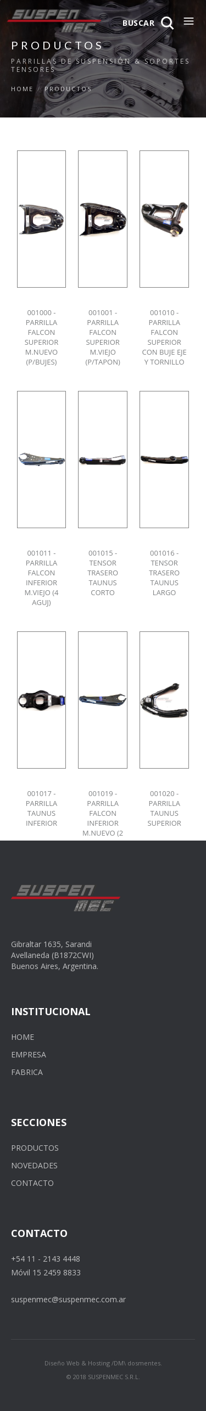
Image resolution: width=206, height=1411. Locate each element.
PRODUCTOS (68, 89)
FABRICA (27, 1072)
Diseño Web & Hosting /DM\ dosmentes (102, 1363)
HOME (22, 1037)
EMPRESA (28, 1054)
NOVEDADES (34, 1165)
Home (22, 89)
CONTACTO (32, 1183)
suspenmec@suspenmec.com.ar (68, 1299)
